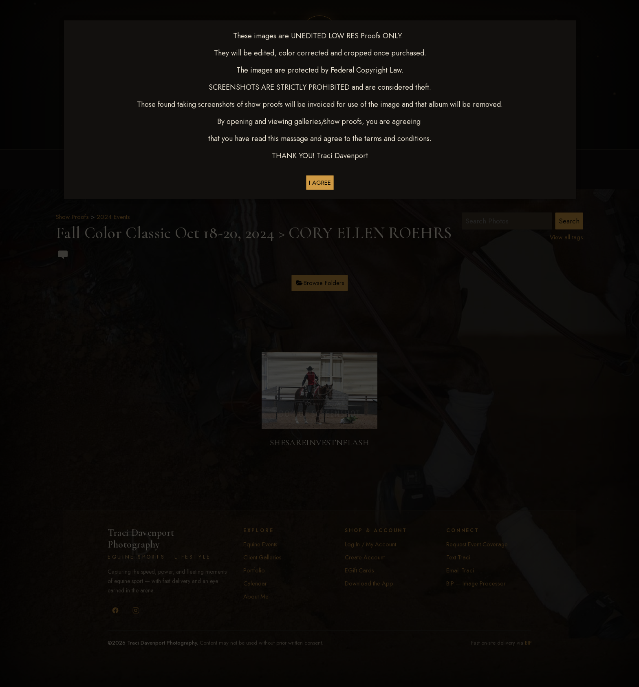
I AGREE (320, 182)
